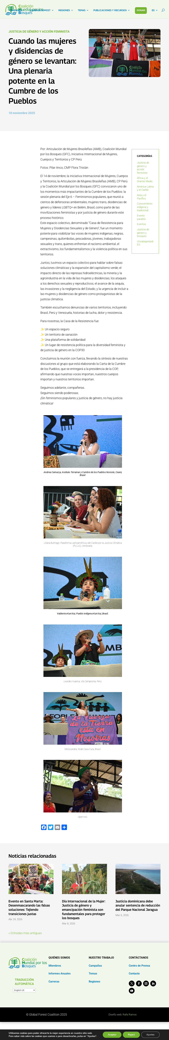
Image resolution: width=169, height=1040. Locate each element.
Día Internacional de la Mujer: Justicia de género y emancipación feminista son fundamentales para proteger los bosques (83, 909)
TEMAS (81, 10)
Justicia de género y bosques (143, 233)
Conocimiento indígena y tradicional (144, 207)
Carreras (54, 981)
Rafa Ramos (130, 1014)
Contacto (134, 973)
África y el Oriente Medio (144, 180)
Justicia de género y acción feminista (39, 31)
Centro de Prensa (139, 965)
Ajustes (150, 1034)
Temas (93, 973)
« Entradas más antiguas (25, 933)
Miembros (55, 965)
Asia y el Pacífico (141, 197)
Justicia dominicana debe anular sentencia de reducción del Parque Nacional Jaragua (138, 905)
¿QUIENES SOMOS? (40, 10)
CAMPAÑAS (15, 10)
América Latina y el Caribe (145, 188)
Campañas (95, 965)
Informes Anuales (60, 973)
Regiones (94, 981)
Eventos (141, 224)
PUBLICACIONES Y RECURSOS (110, 10)
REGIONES (64, 10)
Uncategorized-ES (145, 243)
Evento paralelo (141, 217)
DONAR (141, 10)
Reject (131, 1034)
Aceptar (112, 1034)
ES (153, 10)
